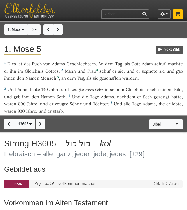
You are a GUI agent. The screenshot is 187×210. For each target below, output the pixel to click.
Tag (118, 63)
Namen (32, 78)
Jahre (54, 89)
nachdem (126, 96)
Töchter (100, 103)
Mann (70, 71)
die (162, 103)
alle (127, 103)
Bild (178, 89)
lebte (35, 89)
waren (10, 103)
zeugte (77, 89)
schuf (159, 63)
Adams (58, 63)
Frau (91, 71)
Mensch (48, 78)
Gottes (52, 71)
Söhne (76, 103)
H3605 (25, 124)
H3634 (17, 184)
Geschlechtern (81, 63)
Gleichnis (34, 71)
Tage (94, 96)
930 (21, 111)
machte (175, 63)
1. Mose (16, 29)
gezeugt (161, 96)
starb (58, 111)
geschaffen (110, 78)
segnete (150, 71)
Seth (61, 96)
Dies (11, 63)
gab (179, 71)
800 (22, 103)
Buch (37, 63)
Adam (147, 63)
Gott (135, 63)
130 (44, 89)
